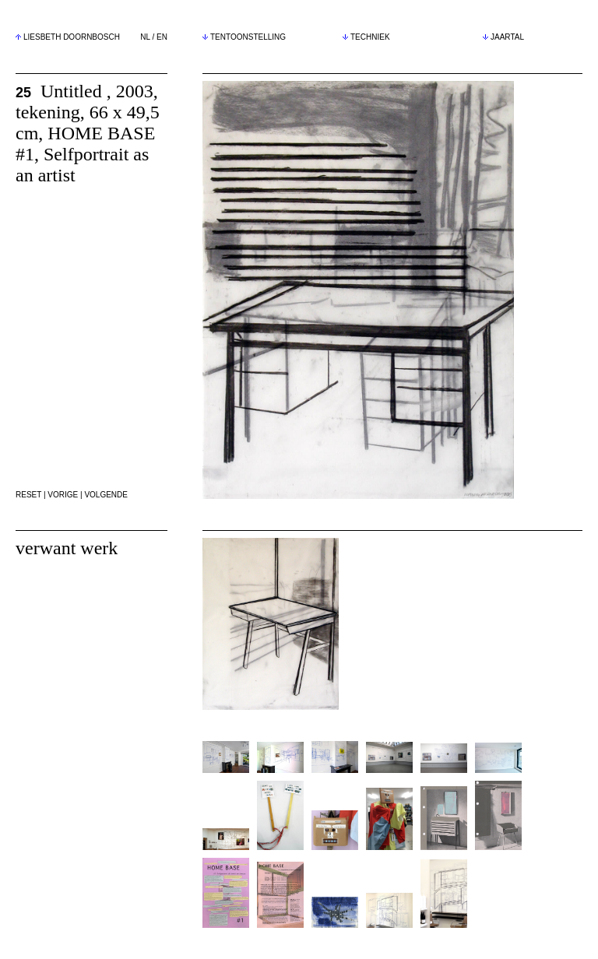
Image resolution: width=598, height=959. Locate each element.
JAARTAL (503, 37)
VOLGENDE (106, 494)
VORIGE (62, 494)
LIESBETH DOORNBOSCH (71, 37)
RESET (28, 494)
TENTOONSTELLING (244, 37)
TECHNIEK (366, 37)
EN (162, 37)
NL (145, 37)
